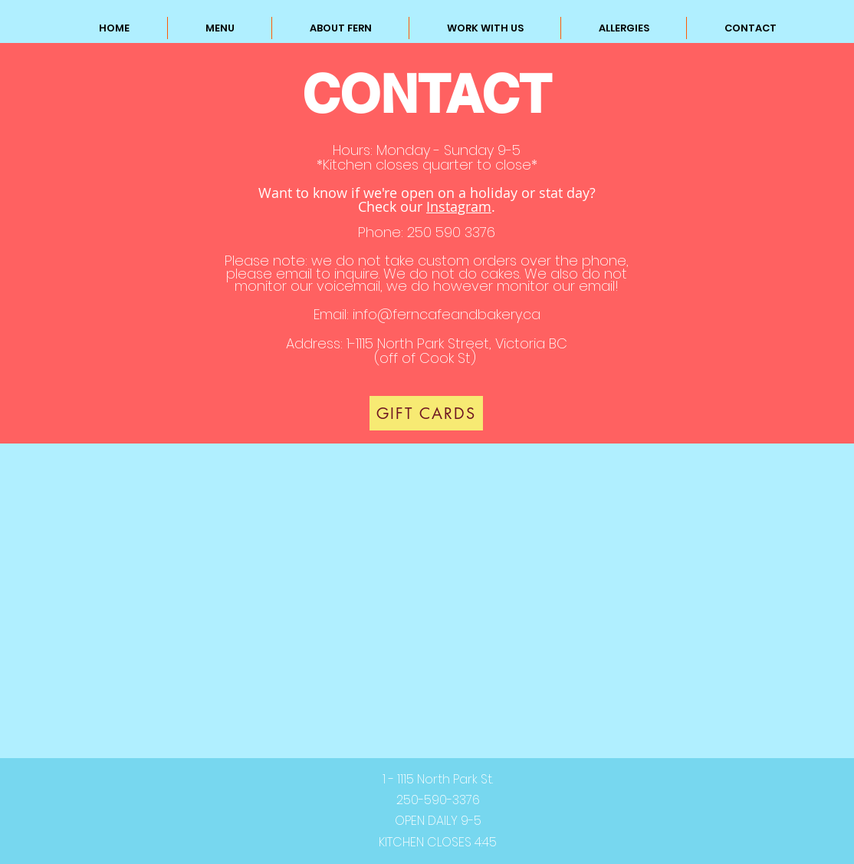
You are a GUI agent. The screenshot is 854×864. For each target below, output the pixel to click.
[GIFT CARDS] (426, 413)
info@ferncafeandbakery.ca (446, 314)
